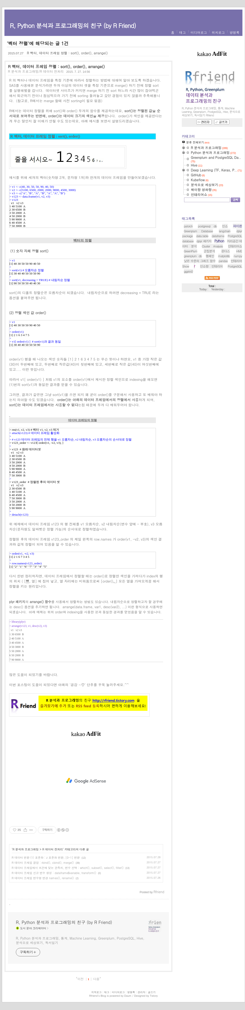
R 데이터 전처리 (52, 849)
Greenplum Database (198, 289)
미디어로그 (199, 32)
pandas (223, 319)
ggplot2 (188, 329)
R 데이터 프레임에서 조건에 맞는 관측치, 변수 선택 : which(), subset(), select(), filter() (67, 868)
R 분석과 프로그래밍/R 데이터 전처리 (36, 71)
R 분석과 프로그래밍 (26, 849)
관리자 (141, 992)
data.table (202, 294)
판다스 (225, 309)
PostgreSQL (235, 324)
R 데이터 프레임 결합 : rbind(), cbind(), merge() (43, 862)
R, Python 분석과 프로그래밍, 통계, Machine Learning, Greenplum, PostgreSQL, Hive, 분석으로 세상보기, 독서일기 (80, 940)
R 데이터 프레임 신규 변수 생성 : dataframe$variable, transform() (54, 873)
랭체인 (210, 314)
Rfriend (93, 995)
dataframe (218, 294)
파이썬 (237, 284)
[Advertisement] (86, 780)
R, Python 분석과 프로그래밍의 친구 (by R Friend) (73, 25)
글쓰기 (152, 992)
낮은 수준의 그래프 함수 (199, 319)
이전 (80, 979)
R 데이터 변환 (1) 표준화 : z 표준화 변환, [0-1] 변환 (46, 857)
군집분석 (209, 309)
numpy (238, 314)
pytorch (188, 284)
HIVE (239, 309)
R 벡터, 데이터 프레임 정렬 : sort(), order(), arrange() (67, 53)
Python (219, 299)
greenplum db (193, 314)
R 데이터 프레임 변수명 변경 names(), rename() (43, 878)
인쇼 (225, 284)
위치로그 (218, 32)
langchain (224, 289)
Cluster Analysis (212, 304)
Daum (128, 995)
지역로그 (96, 992)
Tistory (154, 995)
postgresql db (207, 284)
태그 (182, 32)
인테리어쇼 (235, 304)
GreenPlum (190, 309)
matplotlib (224, 314)
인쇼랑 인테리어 (211, 324)
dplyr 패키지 (203, 299)
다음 (96, 979)
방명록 (234, 32)
